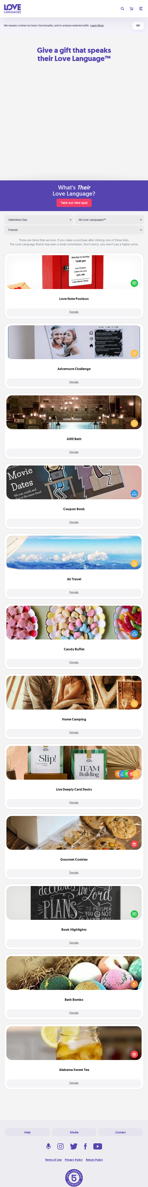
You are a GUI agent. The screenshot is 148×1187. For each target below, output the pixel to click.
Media (74, 1132)
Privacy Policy (74, 1160)
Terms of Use (53, 1160)
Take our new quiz (74, 203)
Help (27, 1132)
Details (74, 312)
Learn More (97, 25)
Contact (120, 1132)
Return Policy (94, 1160)
